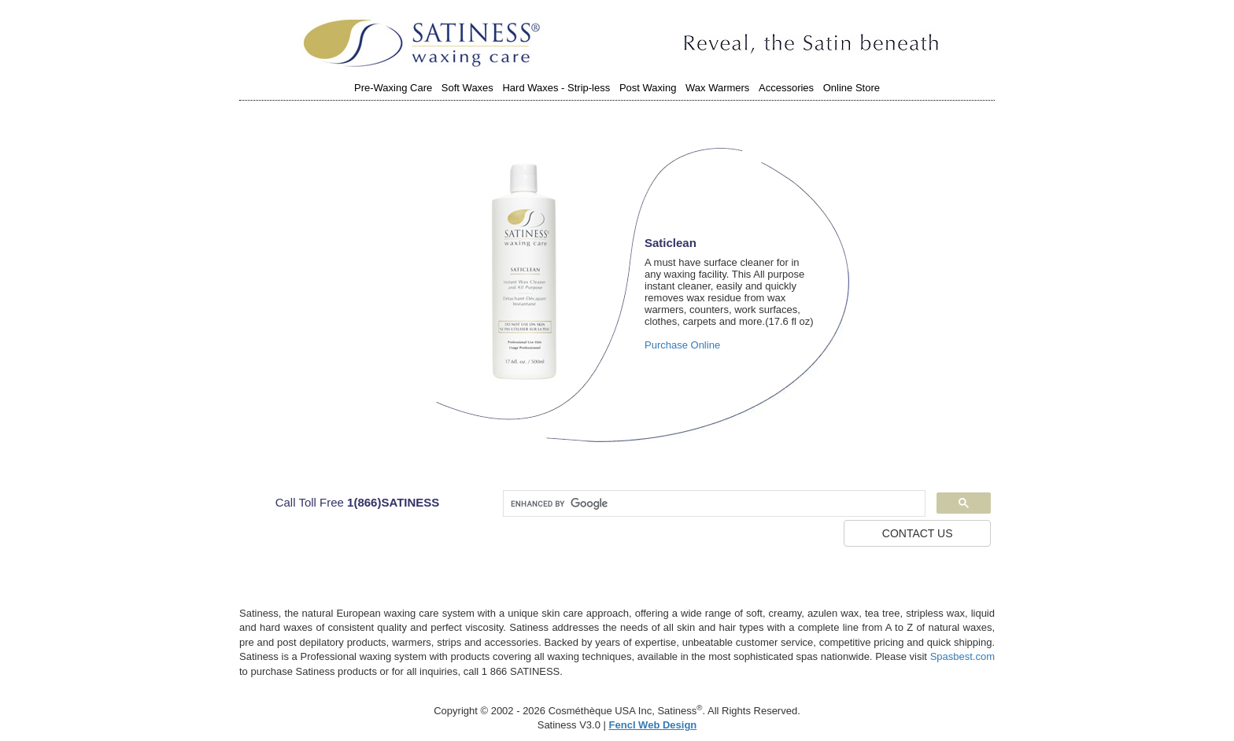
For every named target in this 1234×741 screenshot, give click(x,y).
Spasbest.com (962, 656)
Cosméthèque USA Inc (600, 711)
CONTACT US (917, 533)
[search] (712, 504)
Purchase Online (682, 345)
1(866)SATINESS (393, 502)
